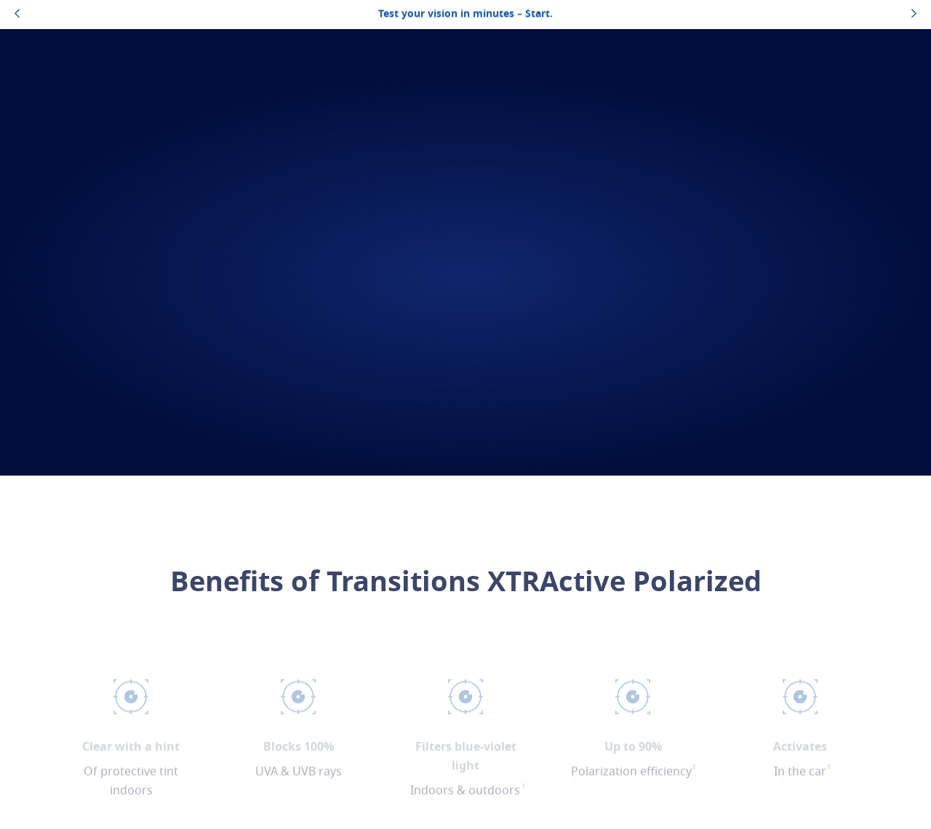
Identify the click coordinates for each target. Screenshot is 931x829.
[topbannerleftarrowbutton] (17, 14)
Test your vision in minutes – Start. (465, 14)
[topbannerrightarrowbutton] (914, 14)
